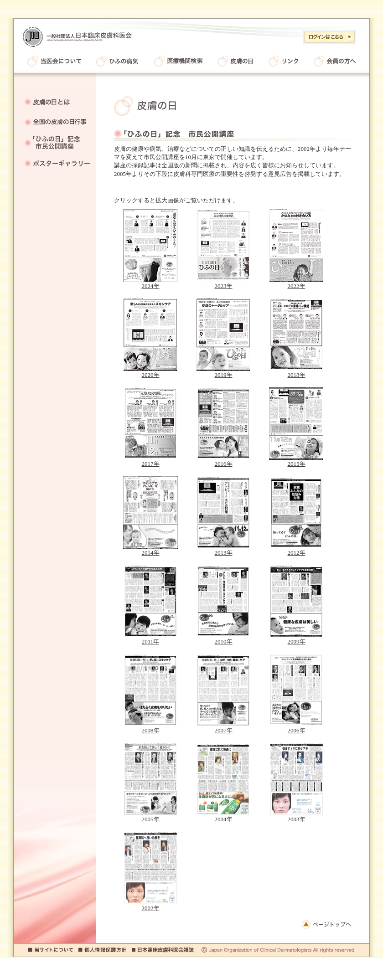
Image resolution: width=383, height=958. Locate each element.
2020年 (150, 372)
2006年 (296, 727)
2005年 (150, 816)
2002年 (150, 905)
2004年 (223, 816)
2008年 (150, 727)
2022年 (296, 283)
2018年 (296, 372)
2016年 (223, 460)
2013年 (223, 549)
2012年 (296, 549)
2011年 (150, 638)
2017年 (150, 460)
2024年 (150, 283)
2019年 (223, 372)
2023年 (223, 283)
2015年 (296, 460)
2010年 (223, 638)
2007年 (223, 727)
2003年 (296, 816)
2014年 (150, 549)
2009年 (296, 638)
